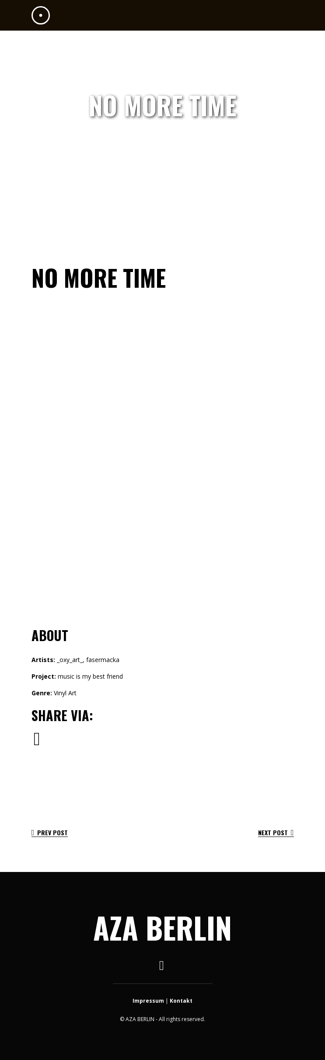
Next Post (276, 832)
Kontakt (181, 1000)
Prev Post (49, 832)
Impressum (148, 1000)
